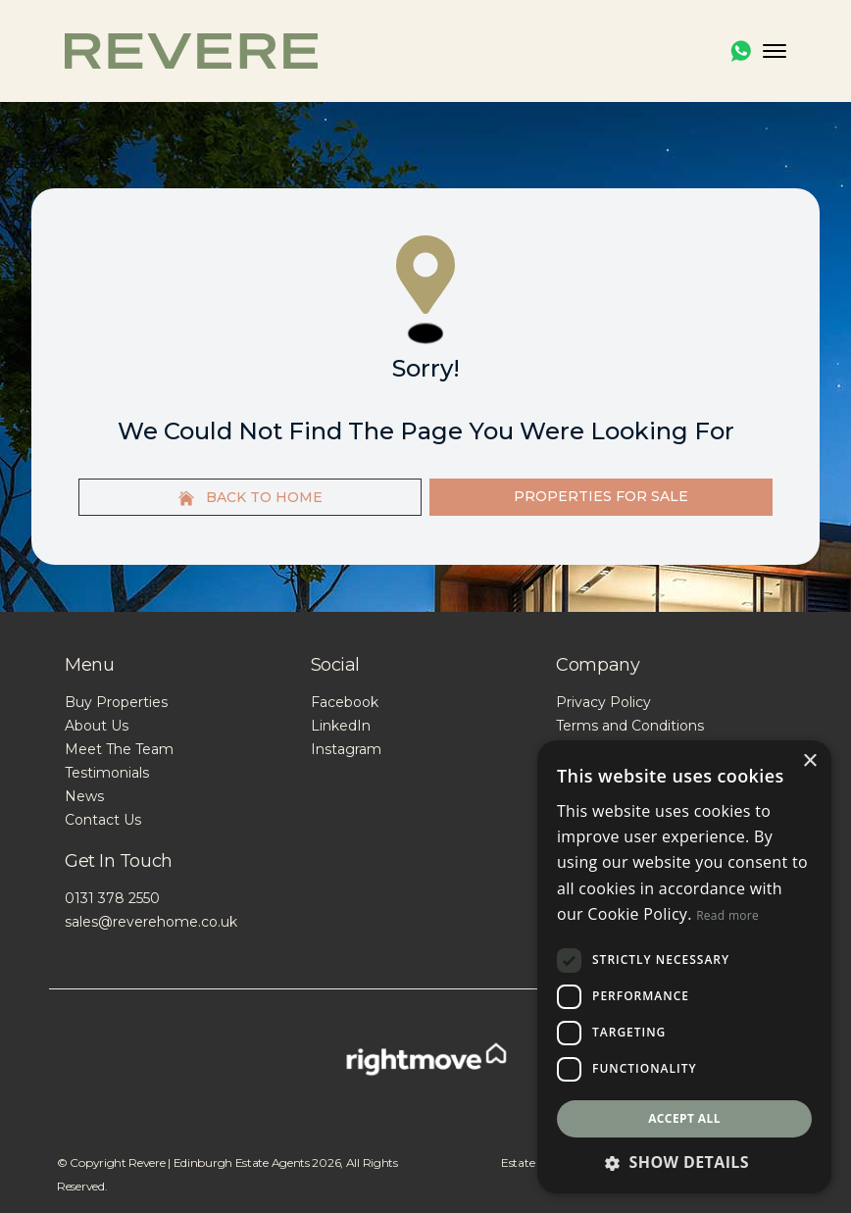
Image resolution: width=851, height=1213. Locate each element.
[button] (684, 1162)
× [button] (809, 761)
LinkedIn (341, 725)
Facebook (344, 702)
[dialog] (684, 966)
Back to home (250, 497)
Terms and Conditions (630, 725)
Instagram (346, 749)
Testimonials (107, 773)
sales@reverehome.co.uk (151, 922)
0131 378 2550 (112, 898)
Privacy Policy (603, 702)
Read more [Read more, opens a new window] (727, 915)
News (84, 796)
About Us (96, 725)
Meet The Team (119, 749)
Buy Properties (116, 702)
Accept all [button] (684, 1118)
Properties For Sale (601, 496)
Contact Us (103, 820)
